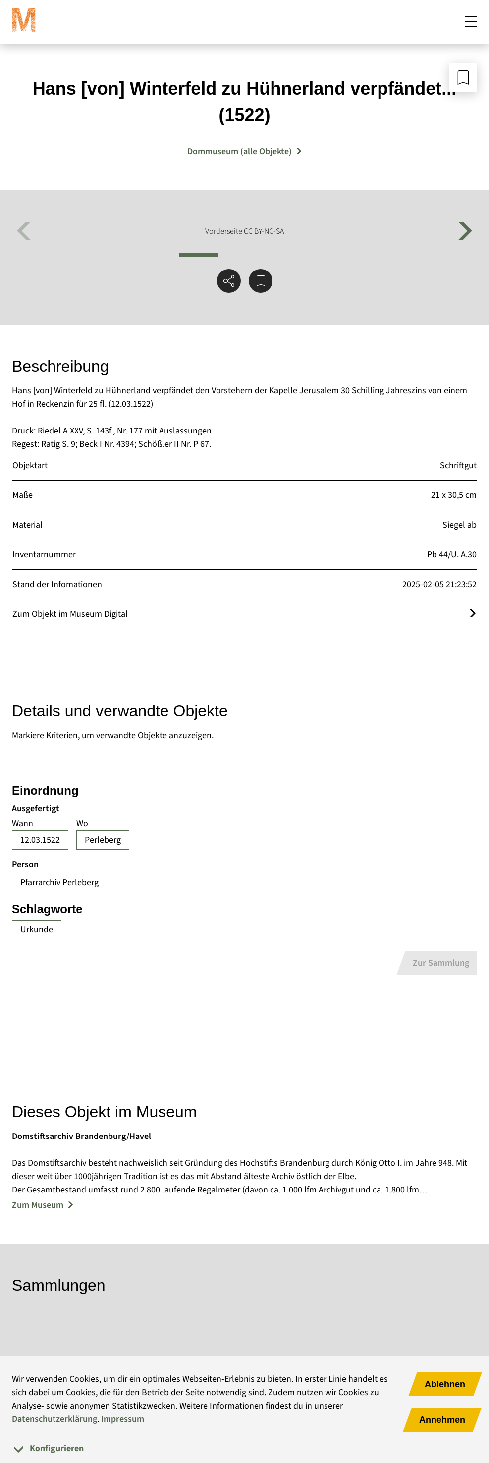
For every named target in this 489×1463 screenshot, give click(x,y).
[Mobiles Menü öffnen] (471, 22)
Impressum (122, 1419)
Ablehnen (445, 1384)
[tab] (244, 1448)
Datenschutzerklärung (54, 1419)
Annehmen (442, 1420)
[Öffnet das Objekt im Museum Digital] (473, 614)
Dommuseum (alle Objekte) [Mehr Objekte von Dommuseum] (239, 151)
